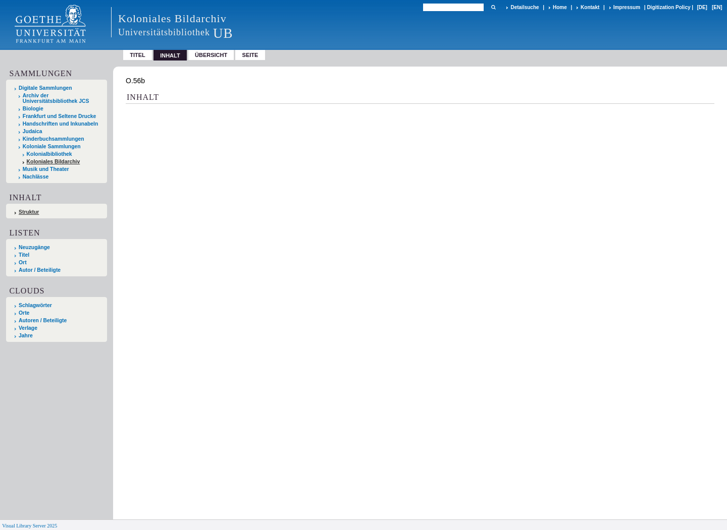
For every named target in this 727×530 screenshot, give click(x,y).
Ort (23, 262)
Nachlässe (35, 177)
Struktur (29, 212)
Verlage (28, 328)
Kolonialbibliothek (49, 154)
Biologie (33, 108)
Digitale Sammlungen (45, 88)
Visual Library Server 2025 (29, 525)
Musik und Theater (46, 169)
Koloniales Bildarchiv (53, 161)
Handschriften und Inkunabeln (60, 124)
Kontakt (590, 7)
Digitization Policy (668, 7)
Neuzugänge (34, 247)
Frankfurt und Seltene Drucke (59, 116)
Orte (24, 313)
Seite (250, 55)
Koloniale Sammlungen (52, 146)
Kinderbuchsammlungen (53, 139)
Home (560, 7)
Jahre (26, 335)
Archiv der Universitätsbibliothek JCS (56, 98)
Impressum (626, 7)
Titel (137, 55)
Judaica (32, 131)
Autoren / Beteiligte (43, 320)
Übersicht (211, 55)
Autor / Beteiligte (40, 270)
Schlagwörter (35, 305)
